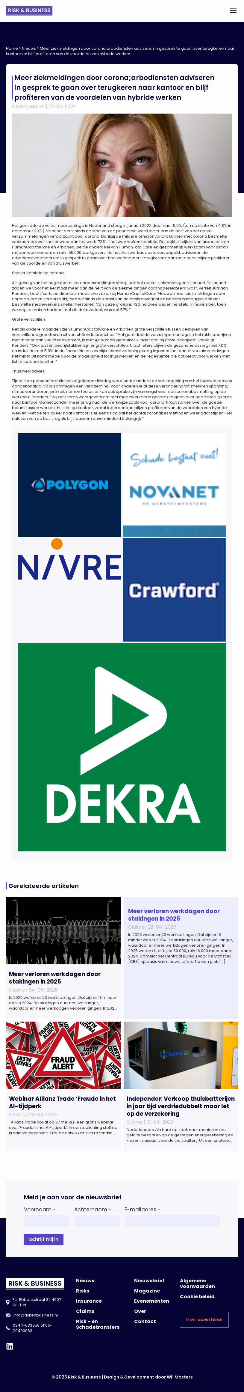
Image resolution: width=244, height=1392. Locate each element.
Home (12, 48)
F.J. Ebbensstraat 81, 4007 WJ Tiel (37, 1302)
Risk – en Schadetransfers (97, 1324)
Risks (82, 1290)
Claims (20, 106)
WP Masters (180, 1377)
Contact (145, 1321)
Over (140, 1311)
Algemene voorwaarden (197, 1283)
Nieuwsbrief (149, 1280)
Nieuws (29, 48)
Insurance (89, 1301)
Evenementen (151, 1301)
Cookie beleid (197, 1296)
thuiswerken (67, 263)
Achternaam (92, 1209)
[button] (233, 11)
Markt (37, 106)
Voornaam (39, 1209)
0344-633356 (26, 1325)
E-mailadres (142, 1209)
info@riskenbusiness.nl (35, 1315)
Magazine (147, 1290)
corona (92, 236)
